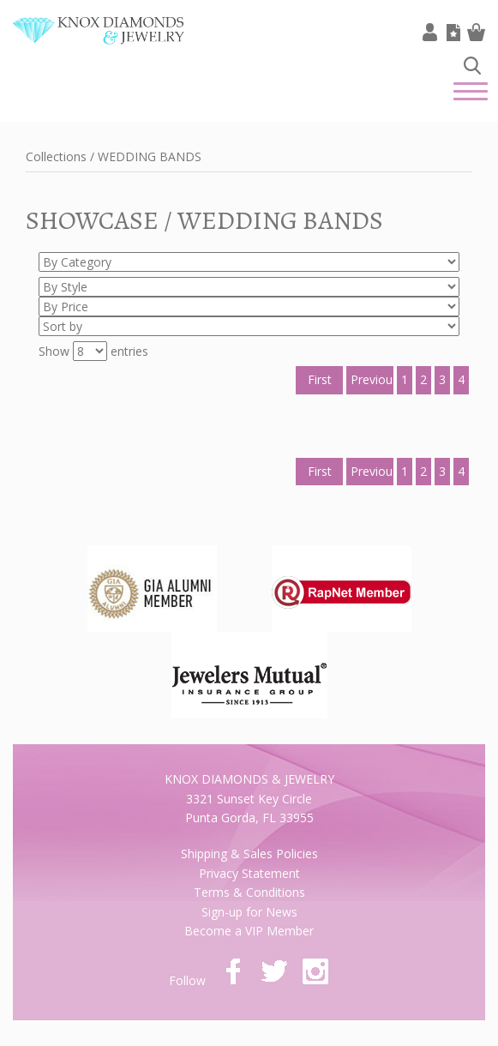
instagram (315, 971)
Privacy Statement (249, 873)
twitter (274, 971)
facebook (233, 971)
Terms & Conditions (249, 892)
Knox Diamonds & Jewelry (98, 43)
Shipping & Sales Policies (249, 853)
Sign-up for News (249, 912)
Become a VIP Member (249, 931)
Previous (372, 379)
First (320, 379)
